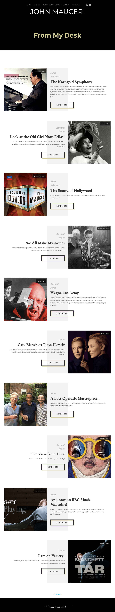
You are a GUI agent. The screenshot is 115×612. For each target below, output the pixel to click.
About (66, 4)
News (53, 72)
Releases (54, 76)
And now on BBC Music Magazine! (70, 502)
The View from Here (48, 454)
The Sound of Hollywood (71, 190)
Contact (76, 4)
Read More (62, 105)
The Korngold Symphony (71, 81)
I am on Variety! (51, 555)
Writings (37, 4)
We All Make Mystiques (45, 242)
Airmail (60, 127)
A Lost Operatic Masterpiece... (75, 398)
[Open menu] (84, 5)
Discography (48, 4)
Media (58, 4)
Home (28, 4)
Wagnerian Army (64, 292)
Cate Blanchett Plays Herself (41, 344)
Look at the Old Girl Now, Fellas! (37, 136)
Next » (59, 594)
